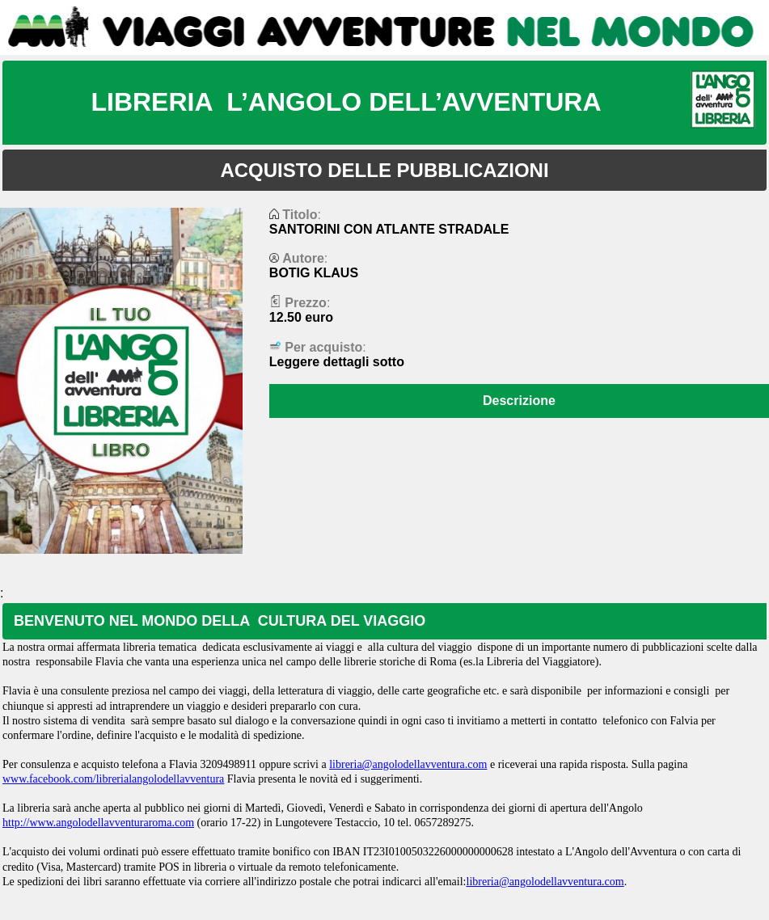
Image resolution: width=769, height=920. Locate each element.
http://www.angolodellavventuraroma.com (98, 823)
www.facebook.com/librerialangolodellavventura (113, 779)
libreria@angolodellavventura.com (408, 764)
